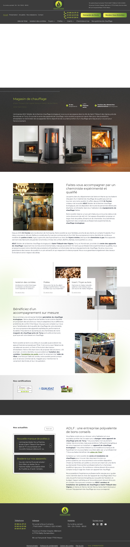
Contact (40, 15)
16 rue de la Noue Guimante (107, 3)
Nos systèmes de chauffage (102, 21)
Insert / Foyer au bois (81, 280)
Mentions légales (32, 543)
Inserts (69, 21)
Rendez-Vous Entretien (115, 15)
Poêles (60, 21)
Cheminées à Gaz (82, 21)
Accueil (5, 15)
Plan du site (79, 543)
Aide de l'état (22, 21)
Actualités (22, 15)
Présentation (13, 15)
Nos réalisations (32, 15)
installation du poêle (30, 352)
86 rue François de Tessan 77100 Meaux (99, 7)
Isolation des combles (38, 21)
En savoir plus (19, 290)
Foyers (50, 21)
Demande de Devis (91, 15)
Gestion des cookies (66, 543)
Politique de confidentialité (49, 543)
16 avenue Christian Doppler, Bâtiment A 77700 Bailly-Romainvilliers (108, 5)
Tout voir (49, 426)
